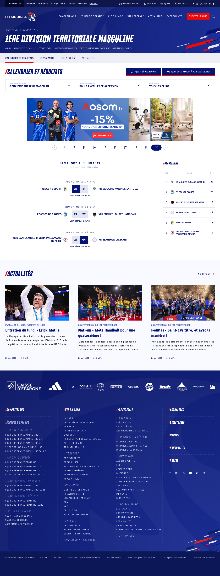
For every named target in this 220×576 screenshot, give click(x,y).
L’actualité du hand (15, 325)
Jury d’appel (123, 498)
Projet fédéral (125, 426)
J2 (72, 147)
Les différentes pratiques (79, 422)
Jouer (69, 418)
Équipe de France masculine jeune (25, 490)
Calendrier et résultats (19, 58)
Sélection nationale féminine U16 (25, 475)
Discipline (122, 473)
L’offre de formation (76, 490)
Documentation (128, 504)
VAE (66, 506)
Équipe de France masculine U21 (24, 439)
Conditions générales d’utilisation (142, 558)
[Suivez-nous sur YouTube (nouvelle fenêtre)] (206, 4)
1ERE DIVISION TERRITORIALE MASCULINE (94, 48)
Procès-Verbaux (125, 513)
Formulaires (123, 521)
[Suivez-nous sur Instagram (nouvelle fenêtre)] (197, 4)
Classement (47, 58)
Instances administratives (131, 446)
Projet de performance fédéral (82, 439)
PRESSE (174, 461)
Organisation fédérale (133, 437)
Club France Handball (18, 516)
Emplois (72, 4)
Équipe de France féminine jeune (24, 505)
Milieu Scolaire (73, 443)
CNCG (119, 465)
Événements (174, 16)
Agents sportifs (125, 461)
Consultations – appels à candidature (138, 529)
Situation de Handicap (77, 498)
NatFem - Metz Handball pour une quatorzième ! (106, 333)
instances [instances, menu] (15, 3)
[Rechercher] (213, 16)
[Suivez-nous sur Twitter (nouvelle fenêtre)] (201, 4)
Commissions (126, 456)
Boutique (55, 4)
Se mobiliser (71, 462)
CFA (66, 502)
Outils (64, 4)
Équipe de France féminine (20, 462)
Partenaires (43, 4)
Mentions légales (114, 558)
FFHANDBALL (125, 418)
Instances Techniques (129, 450)
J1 (62, 147)
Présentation (124, 422)
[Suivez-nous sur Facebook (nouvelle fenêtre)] (193, 4)
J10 (155, 147)
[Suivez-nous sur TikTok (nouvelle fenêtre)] (214, 4)
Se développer (72, 458)
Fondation (82, 4)
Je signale (94, 4)
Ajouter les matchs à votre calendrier (188, 72)
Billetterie (177, 422)
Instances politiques (128, 442)
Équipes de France (92, 16)
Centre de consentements (204, 558)
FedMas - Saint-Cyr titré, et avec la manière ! (180, 333)
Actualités (155, 16)
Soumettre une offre (76, 529)
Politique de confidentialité (174, 558)
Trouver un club (74, 447)
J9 (144, 147)
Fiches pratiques (126, 525)
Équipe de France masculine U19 (24, 443)
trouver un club (198, 16)
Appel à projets (73, 479)
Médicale (121, 494)
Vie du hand (115, 16)
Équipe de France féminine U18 (23, 470)
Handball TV (177, 448)
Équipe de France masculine (21, 435)
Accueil (8, 48)
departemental (45, 48)
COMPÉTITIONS (124, 469)
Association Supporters (19, 524)
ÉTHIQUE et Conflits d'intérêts (134, 477)
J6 (113, 147)
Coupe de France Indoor (105, 325)
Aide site (57, 558)
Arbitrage (122, 485)
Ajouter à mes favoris (144, 72)
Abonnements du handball (132, 431)
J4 (93, 147)
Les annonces (72, 525)
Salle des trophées (16, 520)
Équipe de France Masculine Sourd (25, 451)
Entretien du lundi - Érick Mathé (32, 330)
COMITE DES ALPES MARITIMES (65, 48)
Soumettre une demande (78, 534)
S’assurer (69, 435)
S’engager (72, 453)
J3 (82, 147)
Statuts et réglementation (132, 481)
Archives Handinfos (128, 517)
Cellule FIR (70, 510)
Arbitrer (69, 426)
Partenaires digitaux (76, 475)
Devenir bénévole (74, 470)
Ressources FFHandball (81, 540)
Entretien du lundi (36, 325)
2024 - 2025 (32, 48)
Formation (30, 4)
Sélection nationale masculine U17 (26, 447)
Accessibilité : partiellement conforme (84, 558)
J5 (103, 147)
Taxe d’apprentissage (76, 514)
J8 (134, 147)
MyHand (174, 435)
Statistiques (68, 58)
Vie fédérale (136, 16)
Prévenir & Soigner (75, 431)
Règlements (123, 509)
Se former (72, 485)
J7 (124, 147)
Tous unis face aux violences (81, 466)
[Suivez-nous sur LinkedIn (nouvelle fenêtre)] (210, 4)
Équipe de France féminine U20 (23, 466)
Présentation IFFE (74, 494)
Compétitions (67, 16)
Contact (43, 558)
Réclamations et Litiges (130, 490)
